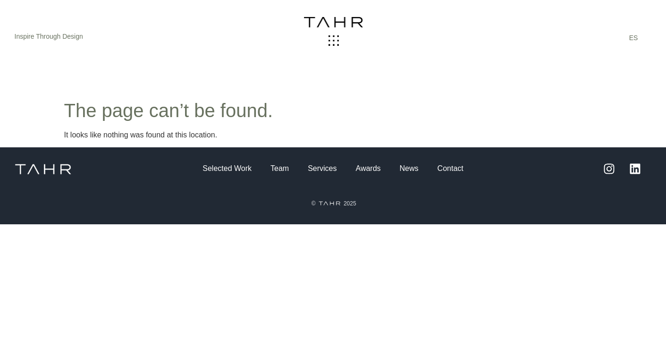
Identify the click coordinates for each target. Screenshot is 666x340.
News (409, 168)
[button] (333, 41)
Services (322, 168)
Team (279, 168)
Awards (368, 168)
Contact (451, 168)
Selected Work (227, 168)
